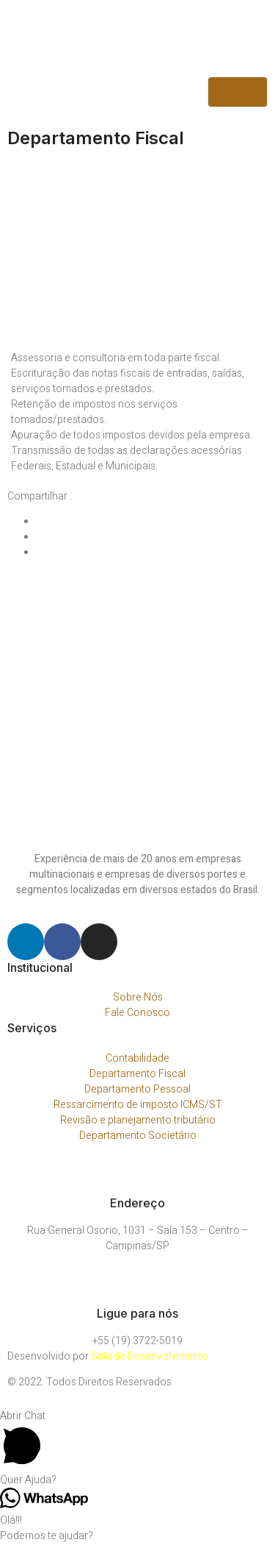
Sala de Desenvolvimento (149, 1356)
